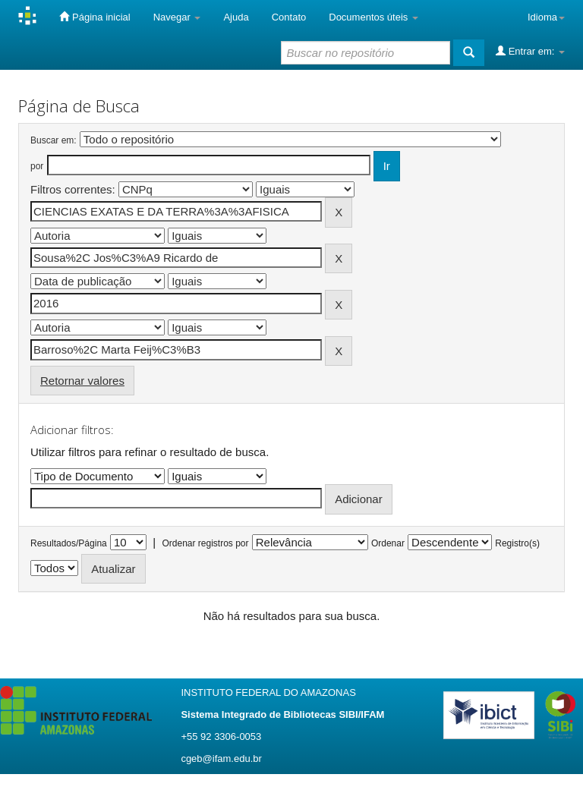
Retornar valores (82, 380)
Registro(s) (517, 543)
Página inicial (94, 17)
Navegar (177, 17)
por (36, 166)
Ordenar (388, 543)
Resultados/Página (68, 543)
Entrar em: (530, 51)
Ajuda (235, 17)
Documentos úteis (373, 17)
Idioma (546, 17)
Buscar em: (53, 140)
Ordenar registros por (205, 543)
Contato (289, 17)
